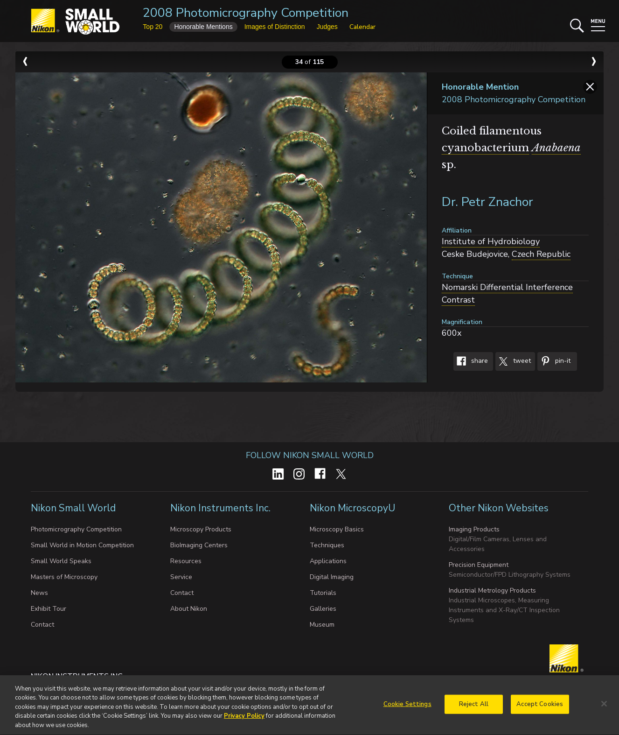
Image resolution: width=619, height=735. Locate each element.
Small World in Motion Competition (82, 545)
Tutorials (323, 592)
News (39, 592)
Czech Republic (541, 254)
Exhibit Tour (48, 608)
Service (181, 576)
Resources (186, 561)
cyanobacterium (485, 147)
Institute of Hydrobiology (491, 241)
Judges (327, 26)
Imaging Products (474, 529)
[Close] (604, 707)
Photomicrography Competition (76, 529)
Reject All (473, 708)
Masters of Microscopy (64, 576)
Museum (322, 624)
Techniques (327, 545)
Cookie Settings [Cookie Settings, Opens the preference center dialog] (407, 708)
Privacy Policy (244, 720)
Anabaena (556, 147)
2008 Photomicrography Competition (245, 12)
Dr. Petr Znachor (487, 202)
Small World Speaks (61, 561)
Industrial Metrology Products (492, 590)
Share (470, 361)
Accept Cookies (539, 708)
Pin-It (553, 361)
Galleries (323, 608)
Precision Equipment (478, 564)
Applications (328, 561)
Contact (42, 624)
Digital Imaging (332, 576)
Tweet (513, 361)
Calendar (362, 26)
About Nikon (188, 608)
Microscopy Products (200, 529)
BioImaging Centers (199, 545)
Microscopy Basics (337, 529)
